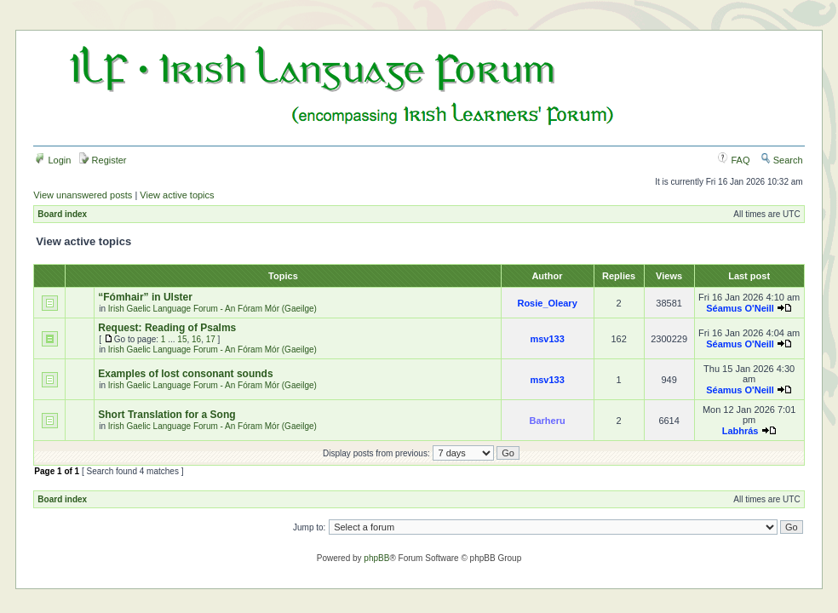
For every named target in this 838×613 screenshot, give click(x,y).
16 (196, 339)
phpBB (376, 558)
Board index (62, 214)
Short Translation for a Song (166, 415)
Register (103, 160)
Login (53, 160)
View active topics (177, 195)
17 (210, 339)
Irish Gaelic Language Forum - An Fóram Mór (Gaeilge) (212, 308)
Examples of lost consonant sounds (185, 374)
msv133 (547, 339)
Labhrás (740, 431)
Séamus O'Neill (740, 308)
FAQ (733, 160)
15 (182, 339)
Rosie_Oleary (547, 303)
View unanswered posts (82, 195)
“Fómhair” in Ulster (145, 297)
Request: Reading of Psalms (167, 328)
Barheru (547, 420)
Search (782, 160)
